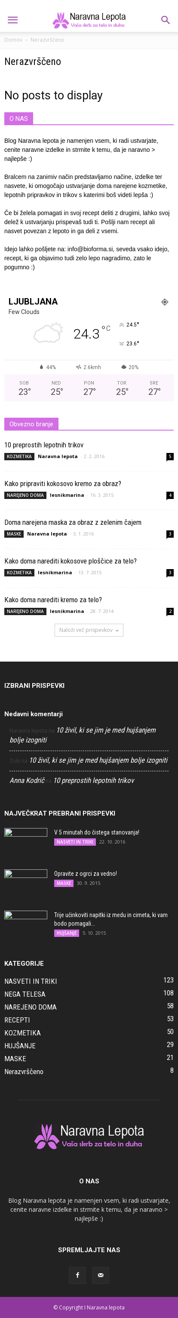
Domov (13, 39)
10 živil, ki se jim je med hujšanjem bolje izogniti (98, 760)
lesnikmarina (67, 495)
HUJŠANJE (67, 933)
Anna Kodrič (26, 780)
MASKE (14, 534)
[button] (166, 20)
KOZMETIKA (19, 456)
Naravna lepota (58, 456)
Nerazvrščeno (23, 1071)
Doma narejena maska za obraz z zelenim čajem (72, 522)
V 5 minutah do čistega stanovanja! (96, 832)
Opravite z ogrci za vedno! (85, 873)
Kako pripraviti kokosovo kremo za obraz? (62, 483)
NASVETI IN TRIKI (75, 842)
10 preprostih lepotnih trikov (43, 444)
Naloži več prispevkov (89, 630)
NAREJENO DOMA (25, 495)
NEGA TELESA (25, 994)
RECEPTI (17, 1020)
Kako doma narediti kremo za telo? (53, 599)
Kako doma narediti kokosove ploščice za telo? (70, 561)
